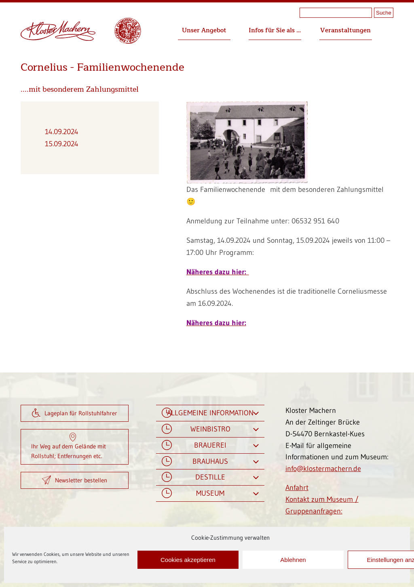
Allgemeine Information (210, 413)
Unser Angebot (204, 30)
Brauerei (210, 445)
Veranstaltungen (345, 30)
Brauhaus (210, 461)
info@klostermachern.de (323, 468)
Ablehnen (293, 559)
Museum (210, 493)
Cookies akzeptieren (188, 559)
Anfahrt (296, 487)
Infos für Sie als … (275, 30)
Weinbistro (210, 429)
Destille (210, 477)
